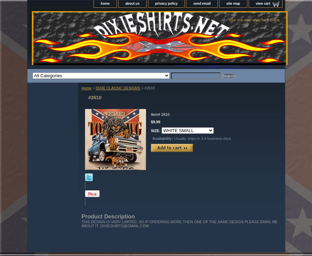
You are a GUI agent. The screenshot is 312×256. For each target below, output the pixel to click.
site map (233, 3)
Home (86, 88)
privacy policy (166, 3)
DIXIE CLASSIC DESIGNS (118, 88)
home (105, 3)
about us (132, 3)
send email (202, 3)
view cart (263, 3)
